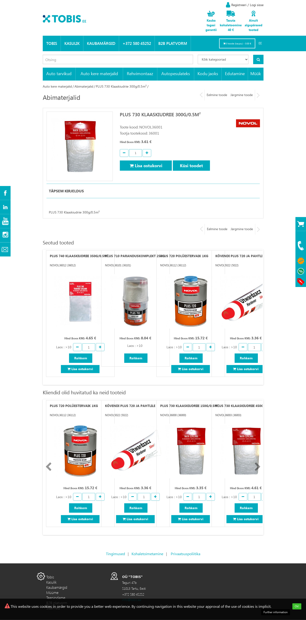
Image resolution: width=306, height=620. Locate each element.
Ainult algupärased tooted (253, 25)
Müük (255, 73)
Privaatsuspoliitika (185, 553)
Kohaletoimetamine (147, 553)
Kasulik (72, 43)
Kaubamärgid (101, 43)
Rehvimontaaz (140, 73)
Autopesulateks (175, 73)
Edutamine (235, 73)
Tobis (51, 43)
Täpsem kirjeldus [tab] (66, 190)
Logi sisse (256, 5)
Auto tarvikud (59, 73)
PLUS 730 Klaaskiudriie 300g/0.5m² (121, 86)
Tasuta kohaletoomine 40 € (231, 25)
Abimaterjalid (83, 86)
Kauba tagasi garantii (211, 25)
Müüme (52, 592)
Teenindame (55, 597)
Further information (275, 612)
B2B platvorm (172, 43)
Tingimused (115, 553)
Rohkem (80, 358)
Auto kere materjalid (99, 73)
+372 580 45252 (137, 43)
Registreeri (238, 5)
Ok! (297, 606)
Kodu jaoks (208, 73)
